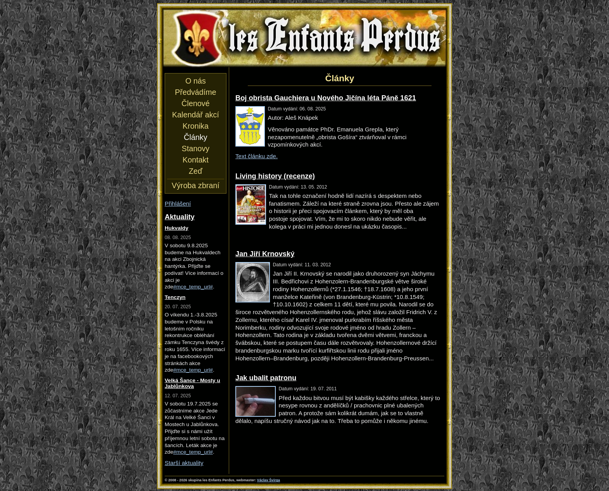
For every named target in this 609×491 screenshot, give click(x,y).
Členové (195, 103)
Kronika (196, 126)
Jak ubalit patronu (265, 378)
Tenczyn (175, 297)
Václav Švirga (268, 480)
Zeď (195, 171)
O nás (195, 81)
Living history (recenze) (275, 176)
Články (195, 137)
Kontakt (196, 160)
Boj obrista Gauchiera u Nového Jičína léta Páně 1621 (325, 98)
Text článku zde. (256, 156)
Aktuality (180, 217)
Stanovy (195, 148)
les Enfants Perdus (304, 38)
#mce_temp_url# (193, 287)
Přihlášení (178, 203)
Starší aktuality (184, 463)
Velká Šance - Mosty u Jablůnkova (192, 383)
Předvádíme (195, 92)
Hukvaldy (176, 228)
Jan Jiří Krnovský (264, 254)
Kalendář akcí (195, 114)
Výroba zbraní (195, 185)
